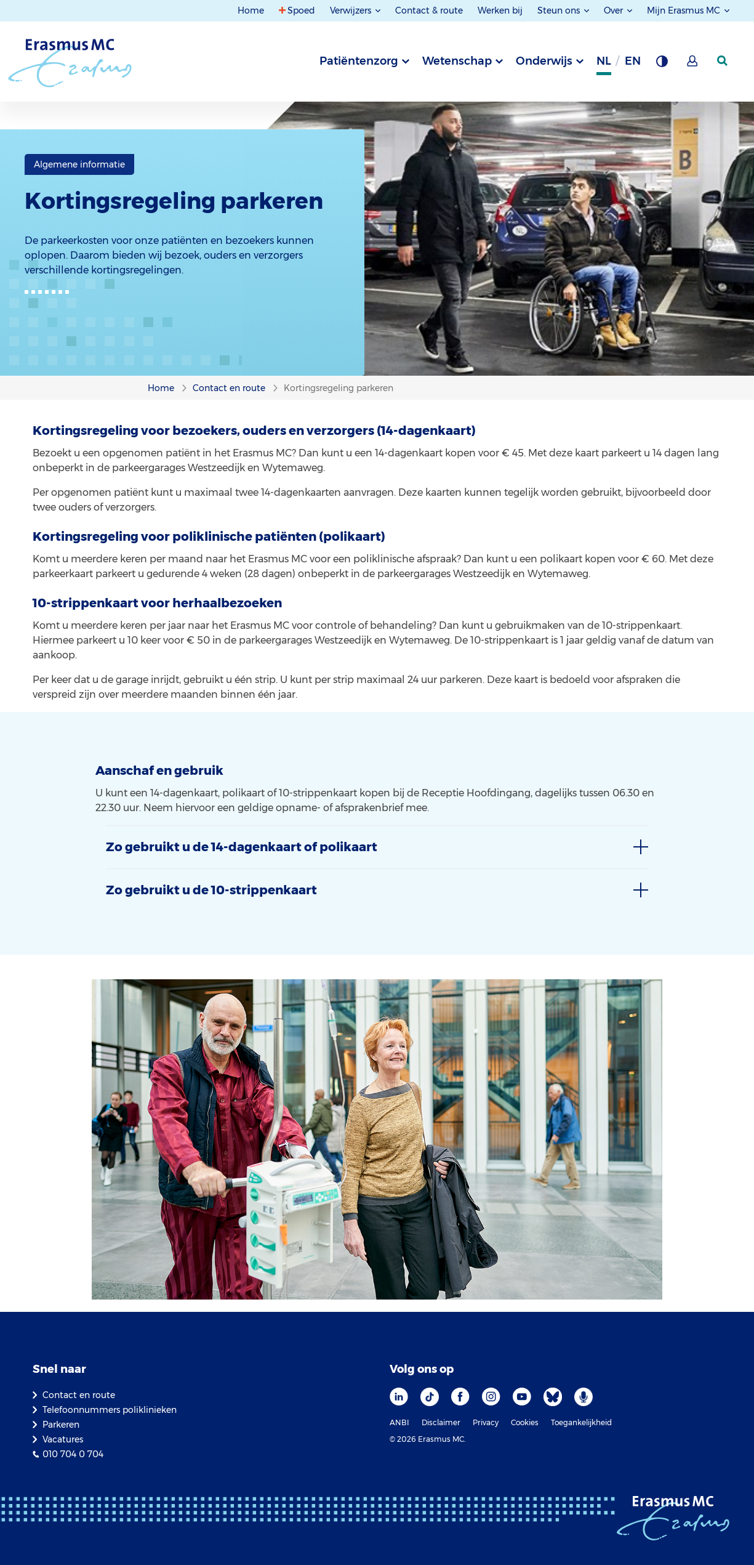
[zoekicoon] (723, 61)
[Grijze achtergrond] (662, 65)
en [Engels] (633, 61)
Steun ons (559, 10)
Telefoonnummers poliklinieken (109, 1409)
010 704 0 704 (72, 1454)
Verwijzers (352, 10)
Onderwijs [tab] (544, 61)
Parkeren (60, 1424)
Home (251, 10)
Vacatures (62, 1439)
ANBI (399, 1422)
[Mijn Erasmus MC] (693, 65)
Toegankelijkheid (581, 1422)
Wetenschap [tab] (457, 61)
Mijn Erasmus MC (685, 10)
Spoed (301, 10)
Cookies (525, 1422)
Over (614, 10)
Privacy (486, 1422)
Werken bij (500, 10)
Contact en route (78, 1395)
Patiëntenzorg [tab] (358, 61)
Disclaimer (441, 1422)
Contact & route (429, 10)
